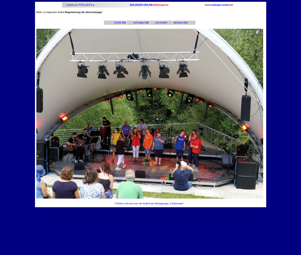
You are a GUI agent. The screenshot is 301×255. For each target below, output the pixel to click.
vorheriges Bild (141, 22)
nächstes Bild (180, 22)
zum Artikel (161, 22)
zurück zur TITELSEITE (79, 5)
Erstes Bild (120, 22)
